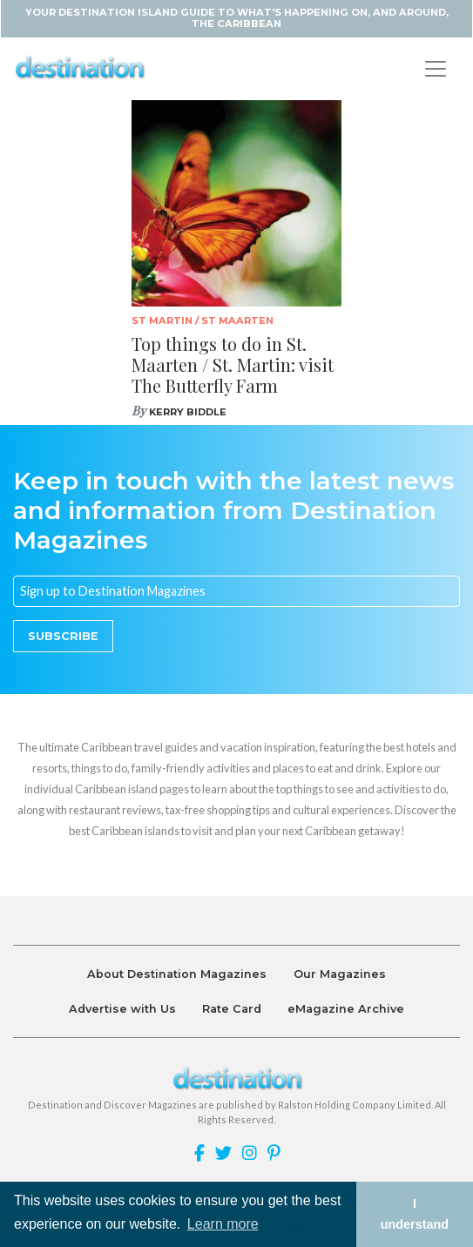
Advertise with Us (122, 1008)
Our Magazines (340, 974)
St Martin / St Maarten (203, 320)
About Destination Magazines (177, 974)
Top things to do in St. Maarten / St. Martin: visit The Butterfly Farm (233, 364)
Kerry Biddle (187, 412)
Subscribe (63, 636)
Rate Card (231, 1008)
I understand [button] (415, 1213)
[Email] (236, 591)
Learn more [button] (223, 1224)
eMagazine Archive (345, 1008)
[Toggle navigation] (435, 68)
